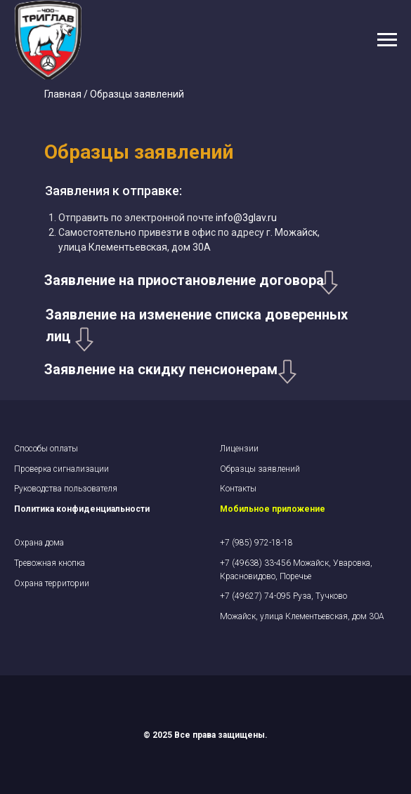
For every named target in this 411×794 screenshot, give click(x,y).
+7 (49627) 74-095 (256, 596)
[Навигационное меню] (387, 40)
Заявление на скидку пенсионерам (161, 369)
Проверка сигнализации (61, 469)
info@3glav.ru (245, 217)
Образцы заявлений (260, 469)
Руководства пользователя (65, 489)
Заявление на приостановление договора (184, 280)
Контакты (238, 489)
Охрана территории (51, 583)
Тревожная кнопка (49, 563)
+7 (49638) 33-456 (256, 563)
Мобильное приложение (272, 509)
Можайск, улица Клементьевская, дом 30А (302, 616)
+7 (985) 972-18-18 (256, 543)
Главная (62, 94)
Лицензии (239, 449)
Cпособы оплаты (46, 449)
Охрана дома (39, 543)
